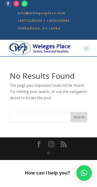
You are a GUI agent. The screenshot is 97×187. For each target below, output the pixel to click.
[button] (84, 173)
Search (79, 117)
